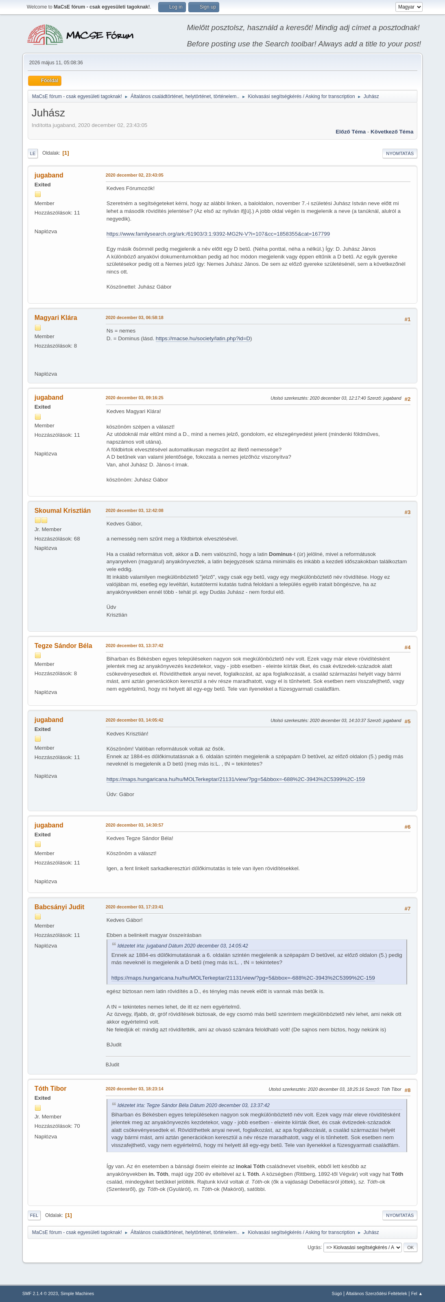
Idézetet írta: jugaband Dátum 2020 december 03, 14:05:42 (183, 946)
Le (33, 153)
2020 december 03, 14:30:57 (135, 825)
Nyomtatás (400, 153)
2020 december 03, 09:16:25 (135, 397)
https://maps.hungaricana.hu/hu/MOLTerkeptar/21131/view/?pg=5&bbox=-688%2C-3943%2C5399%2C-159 (236, 779)
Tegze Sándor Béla (63, 645)
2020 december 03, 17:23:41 (135, 906)
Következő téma (392, 132)
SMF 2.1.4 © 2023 (40, 1293)
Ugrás (314, 1247)
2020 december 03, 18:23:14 (135, 1088)
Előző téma (351, 132)
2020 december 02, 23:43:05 (135, 175)
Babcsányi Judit (60, 907)
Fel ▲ (417, 1293)
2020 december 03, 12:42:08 (135, 510)
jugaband (49, 175)
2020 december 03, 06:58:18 (135, 317)
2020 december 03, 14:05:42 (135, 720)
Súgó (337, 1293)
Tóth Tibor (51, 1088)
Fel (34, 1215)
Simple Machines (77, 1293)
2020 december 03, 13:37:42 (135, 645)
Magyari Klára (56, 317)
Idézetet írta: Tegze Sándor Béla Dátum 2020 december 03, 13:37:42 (194, 1105)
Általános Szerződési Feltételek (376, 1293)
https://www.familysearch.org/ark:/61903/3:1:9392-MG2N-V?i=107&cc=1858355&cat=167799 (218, 234)
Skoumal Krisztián (63, 510)
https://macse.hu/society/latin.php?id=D (203, 338)
